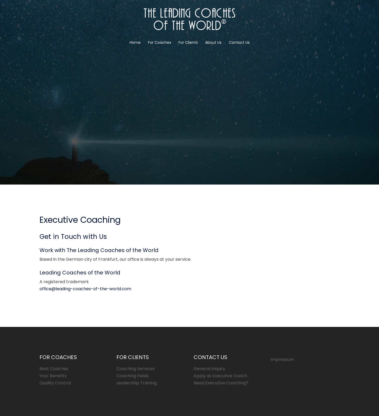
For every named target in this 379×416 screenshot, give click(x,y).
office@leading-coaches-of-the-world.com (85, 289)
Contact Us (239, 42)
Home (135, 42)
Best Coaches (54, 369)
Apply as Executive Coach (220, 376)
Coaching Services (135, 369)
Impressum (282, 359)
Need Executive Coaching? (221, 383)
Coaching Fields (132, 376)
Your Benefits (53, 376)
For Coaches (159, 42)
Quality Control (55, 383)
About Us (213, 42)
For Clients (188, 42)
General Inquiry (209, 369)
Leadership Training (136, 383)
